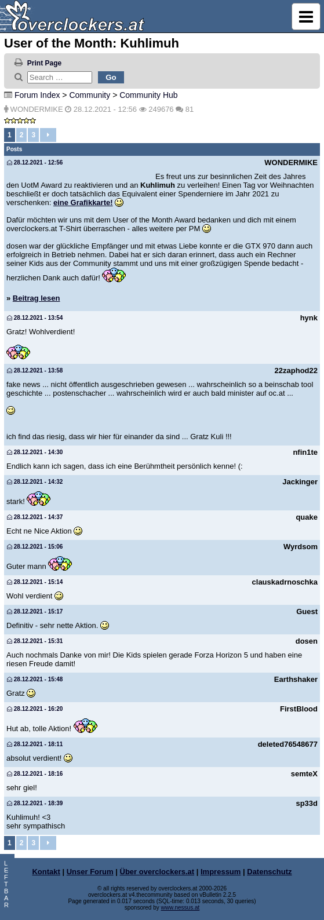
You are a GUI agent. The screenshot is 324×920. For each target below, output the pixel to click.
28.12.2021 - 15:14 (35, 582)
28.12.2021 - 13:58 (35, 370)
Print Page (44, 63)
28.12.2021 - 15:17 (35, 611)
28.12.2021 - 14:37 (35, 517)
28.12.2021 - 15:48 (35, 679)
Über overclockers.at (157, 871)
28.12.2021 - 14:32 (35, 482)
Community (89, 95)
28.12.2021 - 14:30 (35, 452)
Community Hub (148, 95)
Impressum (221, 871)
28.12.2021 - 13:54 (35, 318)
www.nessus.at (180, 907)
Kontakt (46, 871)
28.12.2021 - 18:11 (35, 744)
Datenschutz (269, 871)
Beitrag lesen (36, 298)
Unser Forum (90, 871)
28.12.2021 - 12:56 (35, 162)
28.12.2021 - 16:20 (35, 709)
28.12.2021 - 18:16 (35, 774)
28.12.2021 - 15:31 (35, 641)
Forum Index (37, 95)
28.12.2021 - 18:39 (35, 803)
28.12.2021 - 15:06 (35, 546)
